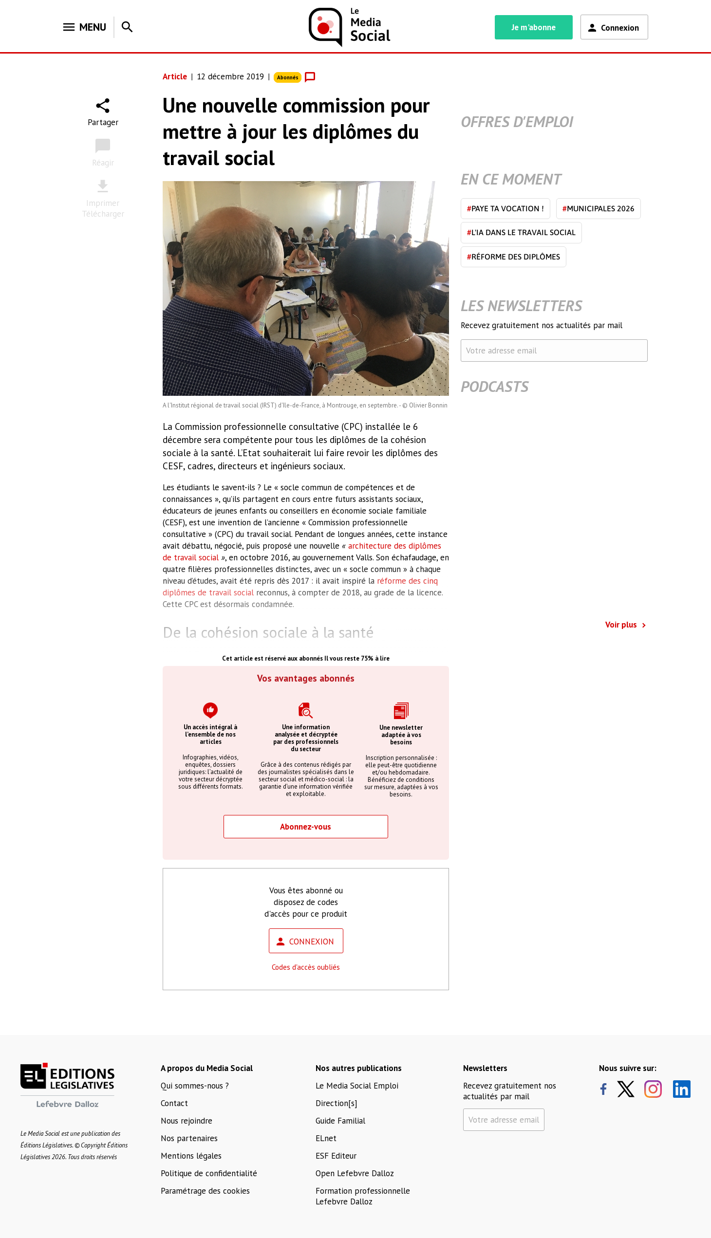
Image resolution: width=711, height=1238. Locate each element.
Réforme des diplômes (513, 256)
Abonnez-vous (305, 826)
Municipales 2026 (598, 208)
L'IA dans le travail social (521, 232)
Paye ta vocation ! (505, 208)
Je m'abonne (534, 27)
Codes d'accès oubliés (306, 967)
